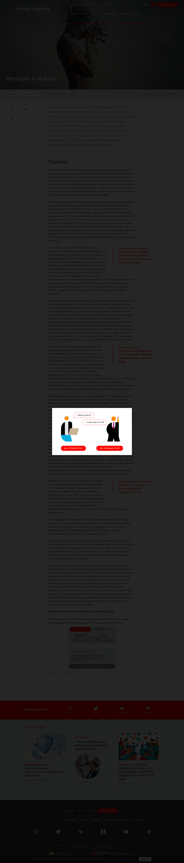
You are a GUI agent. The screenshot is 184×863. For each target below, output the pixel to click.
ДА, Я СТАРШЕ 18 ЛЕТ (73, 448)
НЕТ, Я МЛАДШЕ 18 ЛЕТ (110, 448)
